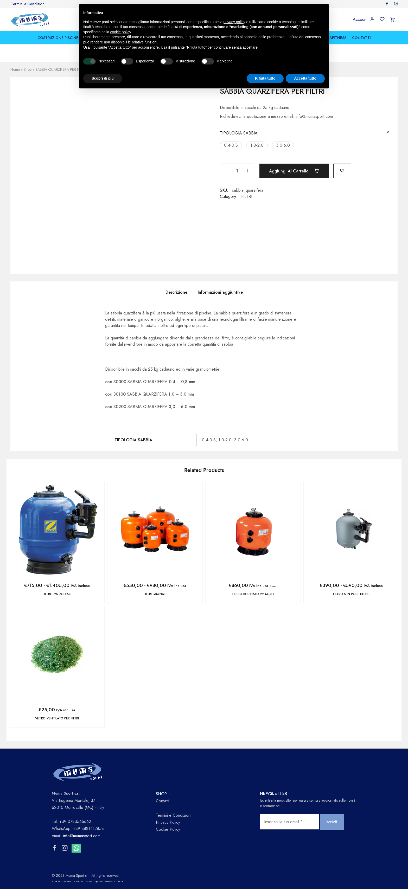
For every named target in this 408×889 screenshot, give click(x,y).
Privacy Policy (168, 822)
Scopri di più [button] (103, 78)
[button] (231, 145)
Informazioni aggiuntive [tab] (220, 292)
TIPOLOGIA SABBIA (239, 133)
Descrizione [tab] (176, 292)
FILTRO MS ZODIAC (57, 594)
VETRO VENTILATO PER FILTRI (57, 718)
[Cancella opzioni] (388, 132)
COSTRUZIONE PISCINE (57, 37)
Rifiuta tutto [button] (265, 78)
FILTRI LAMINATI (155, 594)
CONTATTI (361, 37)
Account (360, 19)
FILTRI (246, 196)
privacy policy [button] (234, 22)
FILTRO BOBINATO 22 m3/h (253, 594)
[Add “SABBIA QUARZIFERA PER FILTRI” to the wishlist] (342, 170)
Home (15, 69)
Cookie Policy (168, 829)
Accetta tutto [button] (305, 78)
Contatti (162, 801)
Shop (27, 69)
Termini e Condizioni (28, 4)
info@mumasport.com (81, 836)
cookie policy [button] (120, 32)
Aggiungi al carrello (294, 170)
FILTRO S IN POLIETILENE (351, 594)
